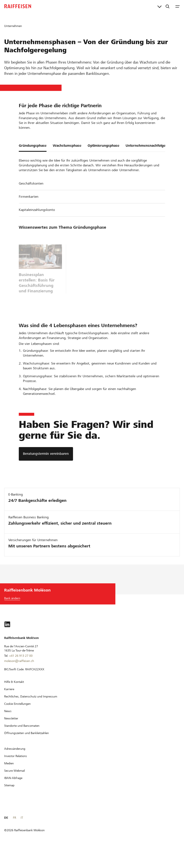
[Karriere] (9, 689)
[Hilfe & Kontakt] (14, 681)
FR (14, 817)
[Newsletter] (11, 718)
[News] (7, 711)
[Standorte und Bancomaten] (21, 725)
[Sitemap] (9, 785)
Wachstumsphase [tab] (67, 146)
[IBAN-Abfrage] (13, 778)
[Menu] (177, 6)
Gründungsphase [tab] (33, 146)
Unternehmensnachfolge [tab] (145, 146)
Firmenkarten (28, 197)
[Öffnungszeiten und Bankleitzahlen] (26, 733)
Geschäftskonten (31, 183)
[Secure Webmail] (14, 770)
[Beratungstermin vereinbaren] (46, 454)
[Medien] (9, 763)
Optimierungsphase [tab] (103, 146)
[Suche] (167, 6)
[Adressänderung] (14, 748)
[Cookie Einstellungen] (17, 703)
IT (22, 817)
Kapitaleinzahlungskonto (37, 210)
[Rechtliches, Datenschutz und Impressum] (30, 696)
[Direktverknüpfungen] (159, 6)
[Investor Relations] (15, 756)
